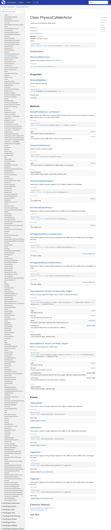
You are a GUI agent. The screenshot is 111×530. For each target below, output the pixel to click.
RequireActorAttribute (10, 194)
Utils (5, 412)
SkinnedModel (8, 276)
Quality (6, 145)
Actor (31, 518)
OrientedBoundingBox (11, 17)
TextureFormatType (10, 379)
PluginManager (8, 85)
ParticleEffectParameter (11, 28)
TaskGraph (7, 344)
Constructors (104, 17)
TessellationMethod (10, 358)
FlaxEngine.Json (9, 513)
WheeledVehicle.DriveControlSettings (13, 462)
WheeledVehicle (9, 449)
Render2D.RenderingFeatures (13, 169)
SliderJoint (7, 290)
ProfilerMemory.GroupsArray (12, 126)
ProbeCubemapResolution (12, 104)
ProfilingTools (8, 132)
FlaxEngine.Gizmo (9, 506)
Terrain (6, 350)
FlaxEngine (10, 7)
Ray (5, 157)
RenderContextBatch (10, 175)
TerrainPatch (8, 356)
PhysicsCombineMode (11, 58)
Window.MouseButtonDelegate (13, 490)
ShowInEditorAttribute (10, 262)
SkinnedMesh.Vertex (10, 272)
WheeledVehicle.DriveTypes (12, 467)
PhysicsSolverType (10, 62)
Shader (6, 256)
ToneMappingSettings (10, 389)
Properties (103, 20)
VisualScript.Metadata (10, 445)
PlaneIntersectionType (11, 73)
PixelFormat (8, 65)
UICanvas (7, 399)
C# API (28, 2)
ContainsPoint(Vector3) (39, 145)
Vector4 (6, 422)
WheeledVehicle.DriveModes (13, 465)
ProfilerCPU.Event (9, 112)
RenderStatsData (9, 184)
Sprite (6, 321)
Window (6, 480)
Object (6, 15)
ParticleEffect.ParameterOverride (11, 22)
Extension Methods (103, 28)
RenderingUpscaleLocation (12, 180)
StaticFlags (7, 328)
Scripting (7, 249)
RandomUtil (7, 151)
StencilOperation (9, 332)
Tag (5, 340)
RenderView (8, 192)
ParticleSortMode (9, 38)
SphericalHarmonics (10, 301)
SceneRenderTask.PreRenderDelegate (13, 230)
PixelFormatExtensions (11, 67)
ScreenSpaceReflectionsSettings (14, 239)
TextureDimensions (10, 377)
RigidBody (7, 200)
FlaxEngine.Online (9, 519)
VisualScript (7, 442)
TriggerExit (34, 479)
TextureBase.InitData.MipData (13, 373)
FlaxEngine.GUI (8, 509)
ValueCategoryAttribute (11, 416)
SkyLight (7, 286)
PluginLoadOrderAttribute (12, 83)
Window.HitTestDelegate (11, 486)
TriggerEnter (35, 452)
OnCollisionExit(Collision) (41, 208)
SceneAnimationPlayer (11, 208)
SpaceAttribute (8, 297)
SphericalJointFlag (9, 307)
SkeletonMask (8, 266)
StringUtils (7, 338)
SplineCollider (8, 311)
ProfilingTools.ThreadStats (12, 143)
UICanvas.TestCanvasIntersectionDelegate (11, 403)
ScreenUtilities (8, 245)
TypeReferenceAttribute (11, 397)
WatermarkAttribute (10, 447)
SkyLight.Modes (9, 288)
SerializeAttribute (9, 253)
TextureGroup (8, 381)
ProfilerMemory (8, 122)
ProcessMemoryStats (10, 106)
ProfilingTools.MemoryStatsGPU (14, 136)
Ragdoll (6, 149)
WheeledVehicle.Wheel (11, 477)
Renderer (7, 177)
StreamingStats (9, 336)
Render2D (7, 167)
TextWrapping (8, 383)
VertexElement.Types (10, 426)
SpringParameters (9, 319)
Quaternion (7, 147)
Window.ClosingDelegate (11, 484)
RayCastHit (7, 159)
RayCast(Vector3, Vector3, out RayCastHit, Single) (51, 291)
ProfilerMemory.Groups (11, 124)
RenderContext (8, 173)
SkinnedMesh (8, 270)
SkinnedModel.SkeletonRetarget (14, 278)
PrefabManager (9, 101)
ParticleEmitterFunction (11, 32)
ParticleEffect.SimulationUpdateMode (13, 25)
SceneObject (8, 215)
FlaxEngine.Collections (11, 503)
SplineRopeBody (9, 315)
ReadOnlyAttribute (9, 161)
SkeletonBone (8, 264)
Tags (5, 342)
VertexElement (8, 424)
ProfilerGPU (8, 118)
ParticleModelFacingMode (12, 34)
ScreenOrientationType (11, 235)
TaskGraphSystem (9, 348)
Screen (6, 233)
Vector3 (6, 420)
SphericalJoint (8, 305)
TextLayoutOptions (10, 362)
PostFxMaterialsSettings (11, 89)
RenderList (7, 182)
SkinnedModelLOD (10, 280)
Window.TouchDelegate (11, 496)
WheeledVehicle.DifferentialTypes (12, 458)
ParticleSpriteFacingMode (12, 40)
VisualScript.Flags (9, 443)
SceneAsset (8, 214)
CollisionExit (35, 428)
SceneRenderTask (9, 219)
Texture (6, 367)
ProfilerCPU (7, 110)
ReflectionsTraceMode (11, 165)
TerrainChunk (8, 354)
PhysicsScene (8, 60)
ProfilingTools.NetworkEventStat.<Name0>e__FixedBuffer (14, 140)
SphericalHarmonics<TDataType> (14, 303)
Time (5, 385)
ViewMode (7, 434)
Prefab (6, 99)
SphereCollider (8, 299)
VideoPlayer (8, 428)
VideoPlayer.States (10, 430)
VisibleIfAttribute (9, 438)
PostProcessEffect (9, 93)
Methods (103, 22)
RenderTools (8, 190)
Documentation (11, 2)
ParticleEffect (8, 19)
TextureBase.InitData (10, 371)
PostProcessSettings (10, 97)
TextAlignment (8, 360)
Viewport (7, 436)
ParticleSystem (8, 46)
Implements (33, 31)
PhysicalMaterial (9, 50)
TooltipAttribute (8, 393)
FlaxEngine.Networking (11, 516)
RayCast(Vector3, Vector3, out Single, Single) (48, 343)
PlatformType (8, 77)
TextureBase (8, 369)
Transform (7, 395)
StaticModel (7, 330)
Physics (6, 52)
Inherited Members (35, 33)
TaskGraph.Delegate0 (10, 346)
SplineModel (8, 313)
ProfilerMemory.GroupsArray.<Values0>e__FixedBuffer (13, 129)
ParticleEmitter (8, 30)
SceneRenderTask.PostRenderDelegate (13, 226)
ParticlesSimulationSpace (12, 44)
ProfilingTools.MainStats (11, 134)
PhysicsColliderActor (22, 7)
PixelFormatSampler (10, 69)
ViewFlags (7, 432)
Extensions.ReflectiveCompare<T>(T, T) (42, 508)
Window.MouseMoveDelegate (13, 492)
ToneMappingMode (10, 387)
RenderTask (8, 188)
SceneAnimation (9, 206)
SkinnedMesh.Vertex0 (10, 274)
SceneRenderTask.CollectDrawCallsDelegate (13, 222)
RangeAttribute (8, 153)
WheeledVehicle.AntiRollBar (12, 451)
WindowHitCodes (9, 498)
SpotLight (7, 317)
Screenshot (7, 237)
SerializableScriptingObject (12, 251)
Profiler (6, 108)
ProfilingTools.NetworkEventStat (14, 138)
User (5, 410)
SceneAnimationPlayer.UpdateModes (13, 211)
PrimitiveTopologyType (11, 102)
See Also (103, 31)
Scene (6, 204)
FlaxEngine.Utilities (10, 525)
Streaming (7, 334)
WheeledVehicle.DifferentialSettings (12, 454)
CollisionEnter (36, 403)
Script (6, 247)
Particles (7, 36)
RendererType (8, 178)
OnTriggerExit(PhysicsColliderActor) (45, 263)
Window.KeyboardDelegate (12, 488)
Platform (6, 75)
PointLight (7, 87)
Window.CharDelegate (11, 482)
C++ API (35, 2)
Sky (5, 282)
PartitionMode (8, 48)
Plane (6, 71)
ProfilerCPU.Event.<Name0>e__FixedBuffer (11, 115)
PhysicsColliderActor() (39, 57)
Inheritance (33, 27)
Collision (92, 199)
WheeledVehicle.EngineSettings (14, 469)
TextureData (8, 375)
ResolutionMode (9, 198)
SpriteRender (8, 327)
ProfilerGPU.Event (9, 120)
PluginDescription (9, 81)
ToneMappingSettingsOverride (13, 391)
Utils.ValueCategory (10, 414)
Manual (21, 2)
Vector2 (6, 418)
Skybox (6, 284)
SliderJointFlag (8, 291)
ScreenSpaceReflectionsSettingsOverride (14, 242)
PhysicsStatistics (9, 63)
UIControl (7, 406)
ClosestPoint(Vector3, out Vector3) (44, 112)
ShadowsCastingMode (11, 260)
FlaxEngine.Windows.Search (13, 529)
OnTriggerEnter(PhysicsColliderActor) (46, 234)
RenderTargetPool (9, 186)
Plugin (6, 79)
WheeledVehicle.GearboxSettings (12, 472)
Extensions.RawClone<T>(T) (39, 510)
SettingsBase (8, 254)
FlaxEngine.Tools (9, 522)
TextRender (7, 366)
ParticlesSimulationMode (11, 42)
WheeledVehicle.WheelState (12, 479)
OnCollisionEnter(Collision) (41, 181)
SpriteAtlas (7, 323)
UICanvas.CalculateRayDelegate (14, 401)
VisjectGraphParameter (11, 440)
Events (102, 25)
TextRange (7, 364)
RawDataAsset (8, 155)
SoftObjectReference (10, 293)
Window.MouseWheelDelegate (13, 494)
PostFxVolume (8, 91)
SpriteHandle (8, 325)
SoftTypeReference (10, 295)
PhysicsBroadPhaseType (11, 54)
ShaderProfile (8, 258)
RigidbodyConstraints (10, 202)
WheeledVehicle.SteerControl (13, 475)
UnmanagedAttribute (10, 408)
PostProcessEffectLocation (12, 95)
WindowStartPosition (10, 500)
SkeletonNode (8, 268)
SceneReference (9, 217)
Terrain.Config (8, 352)
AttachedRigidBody (38, 80)
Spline (6, 309)
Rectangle (7, 163)
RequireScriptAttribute (11, 196)
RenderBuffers (8, 171)
